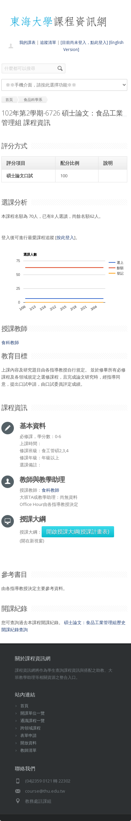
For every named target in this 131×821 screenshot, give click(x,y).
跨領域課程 (30, 728)
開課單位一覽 (32, 713)
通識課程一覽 (32, 720)
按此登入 (65, 237)
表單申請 (28, 735)
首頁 (24, 706)
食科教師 (10, 342)
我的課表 (27, 42)
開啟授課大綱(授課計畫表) (77, 531)
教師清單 (28, 750)
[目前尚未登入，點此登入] (84, 42)
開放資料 (28, 743)
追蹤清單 (48, 42)
